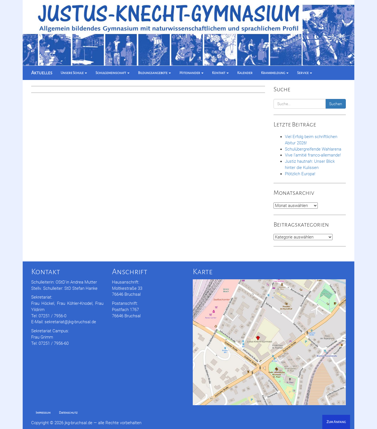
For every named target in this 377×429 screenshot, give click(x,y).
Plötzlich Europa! (300, 173)
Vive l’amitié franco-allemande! (313, 155)
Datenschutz (68, 412)
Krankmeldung (275, 73)
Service (304, 73)
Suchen (335, 104)
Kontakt (220, 73)
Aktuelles (41, 72)
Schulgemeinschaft (113, 73)
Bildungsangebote (154, 73)
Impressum (43, 412)
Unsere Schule (74, 73)
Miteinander (191, 73)
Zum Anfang (336, 422)
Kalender (245, 73)
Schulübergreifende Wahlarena (313, 149)
